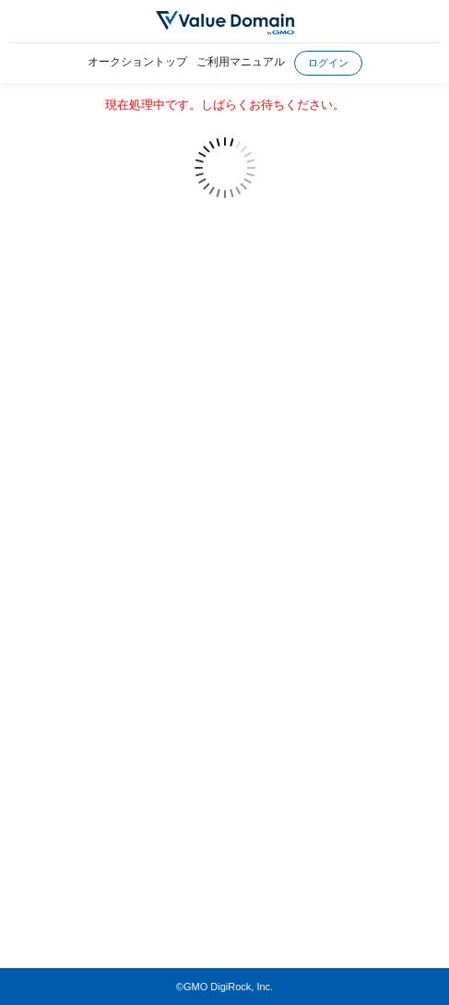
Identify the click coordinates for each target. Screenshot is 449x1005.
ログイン (328, 62)
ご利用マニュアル (240, 61)
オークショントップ (137, 61)
